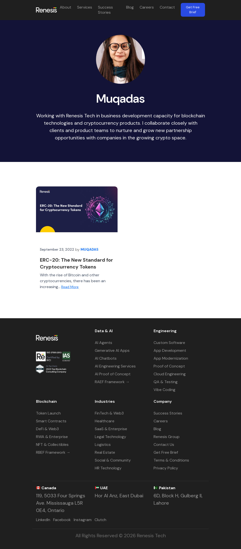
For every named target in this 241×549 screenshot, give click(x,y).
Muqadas (89, 249)
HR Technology (108, 468)
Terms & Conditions (171, 460)
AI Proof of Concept (113, 374)
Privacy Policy (166, 468)
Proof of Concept (169, 366)
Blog (130, 7)
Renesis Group (167, 436)
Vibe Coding (164, 389)
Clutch (100, 519)
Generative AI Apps (112, 350)
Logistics (103, 444)
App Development (170, 350)
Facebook (62, 519)
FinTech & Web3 (109, 413)
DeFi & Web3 (47, 428)
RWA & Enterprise (52, 436)
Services (84, 7)
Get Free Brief (193, 9)
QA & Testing (166, 381)
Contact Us (164, 444)
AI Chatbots (106, 358)
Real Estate (105, 452)
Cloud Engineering (170, 374)
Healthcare (104, 421)
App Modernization (171, 358)
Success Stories (105, 10)
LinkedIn (43, 519)
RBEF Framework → (53, 452)
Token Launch (48, 413)
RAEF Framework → (112, 381)
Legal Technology (110, 436)
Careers (147, 7)
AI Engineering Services (115, 366)
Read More (70, 287)
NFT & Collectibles (52, 444)
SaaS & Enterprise (111, 428)
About (65, 7)
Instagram (83, 519)
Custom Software (169, 342)
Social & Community (113, 460)
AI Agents (103, 342)
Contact (167, 7)
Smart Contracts (51, 421)
